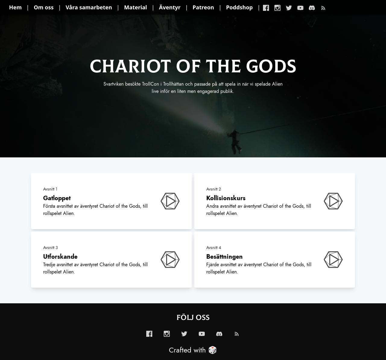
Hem (15, 7)
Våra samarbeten (89, 7)
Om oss (44, 7)
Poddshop (239, 7)
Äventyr (169, 7)
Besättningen (224, 256)
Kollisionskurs (225, 198)
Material (135, 7)
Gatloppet (57, 198)
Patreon (203, 7)
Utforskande (60, 256)
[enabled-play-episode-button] (170, 201)
